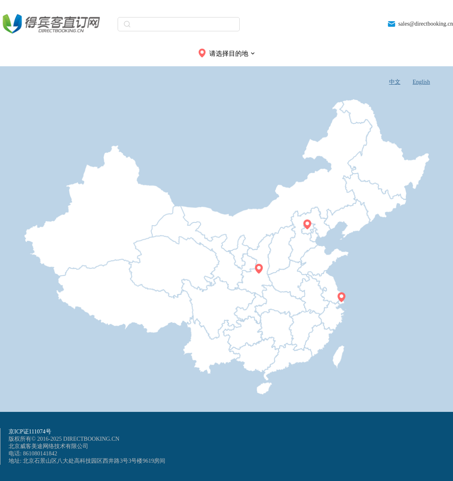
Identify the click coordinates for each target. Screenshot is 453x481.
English (421, 82)
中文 (394, 82)
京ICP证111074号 (30, 432)
